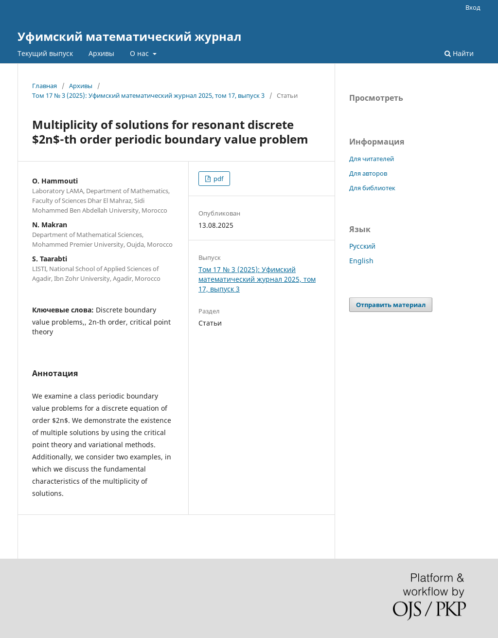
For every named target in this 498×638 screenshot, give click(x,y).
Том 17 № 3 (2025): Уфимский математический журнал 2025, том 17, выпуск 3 (148, 95)
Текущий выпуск (45, 53)
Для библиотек (372, 187)
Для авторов (368, 173)
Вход (472, 7)
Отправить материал (391, 304)
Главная (44, 85)
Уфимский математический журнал (129, 36)
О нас (140, 53)
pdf (217, 178)
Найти (459, 53)
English (361, 260)
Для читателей (371, 158)
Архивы (101, 53)
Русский (362, 246)
